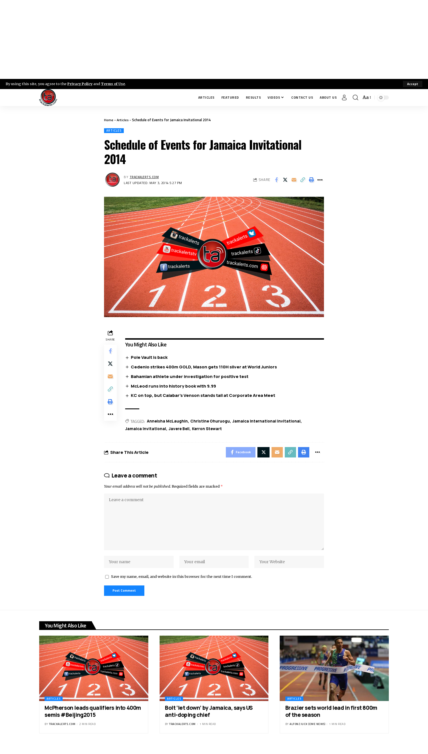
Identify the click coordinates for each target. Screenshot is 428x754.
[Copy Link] (302, 180)
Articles (123, 120)
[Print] (311, 180)
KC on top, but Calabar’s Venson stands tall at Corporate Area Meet (204, 396)
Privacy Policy (80, 83)
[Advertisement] (214, 39)
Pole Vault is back (150, 358)
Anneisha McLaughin (168, 421)
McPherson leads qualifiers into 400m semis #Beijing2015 (93, 718)
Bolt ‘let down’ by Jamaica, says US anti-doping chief (209, 718)
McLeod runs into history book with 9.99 (174, 387)
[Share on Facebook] (276, 180)
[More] (320, 180)
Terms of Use (114, 83)
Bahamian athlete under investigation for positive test (191, 377)
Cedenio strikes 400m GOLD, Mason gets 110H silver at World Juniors (205, 367)
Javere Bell (181, 429)
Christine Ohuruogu (212, 421)
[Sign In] (344, 97)
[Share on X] (285, 180)
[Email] (294, 180)
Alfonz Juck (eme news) (307, 731)
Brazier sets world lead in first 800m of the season (331, 718)
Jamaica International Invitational (269, 421)
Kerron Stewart (210, 429)
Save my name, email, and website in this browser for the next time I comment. (181, 582)
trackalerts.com (145, 177)
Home (108, 120)
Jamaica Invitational (146, 429)
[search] (355, 97)
